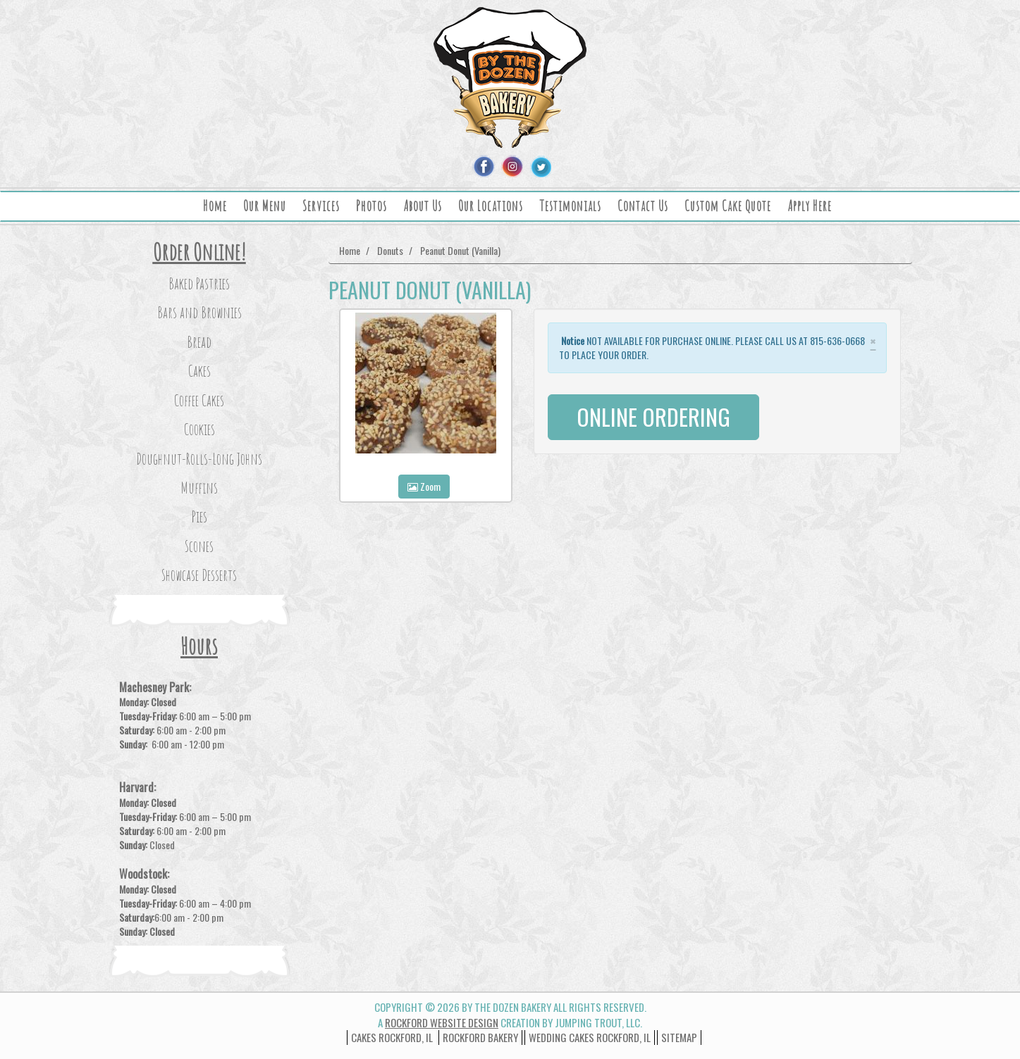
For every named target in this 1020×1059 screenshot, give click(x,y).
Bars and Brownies (199, 312)
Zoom (424, 486)
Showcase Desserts (199, 574)
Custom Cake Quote (727, 206)
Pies (199, 516)
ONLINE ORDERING (653, 416)
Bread (199, 341)
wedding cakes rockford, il (590, 1037)
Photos (371, 206)
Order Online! (199, 251)
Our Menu (264, 206)
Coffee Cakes (199, 400)
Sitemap (679, 1037)
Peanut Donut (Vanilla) (460, 250)
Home (215, 206)
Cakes (199, 370)
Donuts (390, 250)
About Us (422, 206)
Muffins (199, 487)
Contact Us (642, 206)
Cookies (199, 429)
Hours (199, 646)
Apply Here (809, 206)
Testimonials (570, 206)
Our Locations (490, 206)
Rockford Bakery (480, 1037)
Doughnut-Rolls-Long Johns (199, 458)
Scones (199, 546)
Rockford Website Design (441, 1022)
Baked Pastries (199, 283)
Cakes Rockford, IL (392, 1037)
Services (321, 206)
